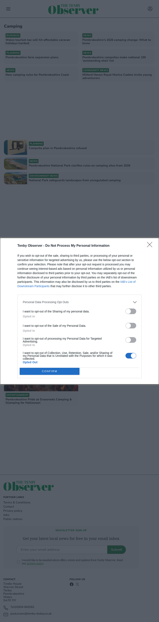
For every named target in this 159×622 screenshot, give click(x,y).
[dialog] (79, 311)
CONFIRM (49, 371)
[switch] (130, 311)
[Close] (151, 246)
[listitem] (79, 302)
